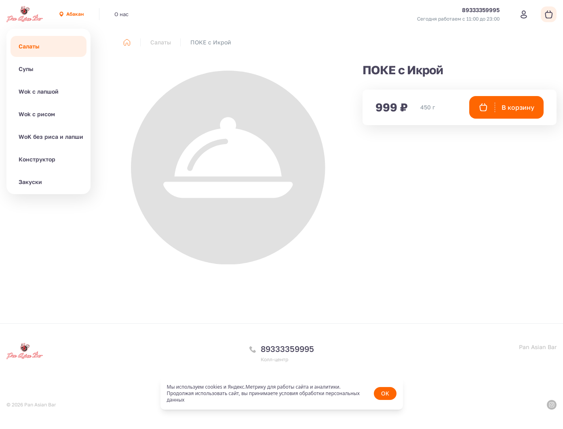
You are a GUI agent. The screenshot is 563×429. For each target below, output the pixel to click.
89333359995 (287, 349)
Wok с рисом (37, 114)
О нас (121, 14)
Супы (26, 68)
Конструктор (37, 159)
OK (385, 393)
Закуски (30, 181)
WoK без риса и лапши (51, 136)
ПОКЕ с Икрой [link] (210, 42)
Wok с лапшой (39, 91)
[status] (281, 393)
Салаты (29, 46)
